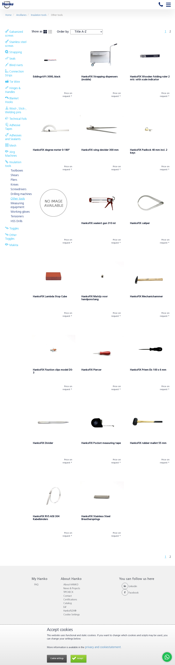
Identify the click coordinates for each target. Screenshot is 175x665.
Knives (14, 184)
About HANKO (70, 585)
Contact (67, 596)
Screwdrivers (18, 189)
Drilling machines (21, 194)
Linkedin (129, 586)
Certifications (70, 600)
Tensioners (17, 216)
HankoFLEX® (69, 611)
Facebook (130, 593)
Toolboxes (17, 170)
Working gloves (20, 211)
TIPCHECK (68, 592)
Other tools (18, 198)
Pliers (14, 180)
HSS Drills (16, 221)
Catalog (67, 603)
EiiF (64, 607)
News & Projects (71, 588)
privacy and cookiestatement (103, 647)
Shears (15, 175)
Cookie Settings (71, 615)
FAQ (36, 585)
